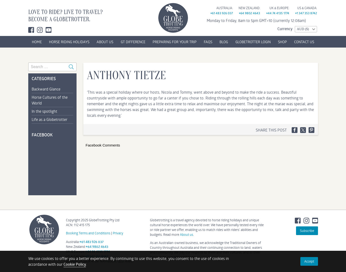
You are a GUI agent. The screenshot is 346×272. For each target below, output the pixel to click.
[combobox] (306, 29)
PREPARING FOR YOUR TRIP (175, 41)
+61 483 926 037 (221, 13)
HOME (37, 41)
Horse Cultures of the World (50, 100)
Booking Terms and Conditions (88, 233)
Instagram (40, 30)
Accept (309, 261)
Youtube (48, 30)
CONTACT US (304, 41)
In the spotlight (44, 111)
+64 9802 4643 (249, 13)
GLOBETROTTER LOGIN (253, 41)
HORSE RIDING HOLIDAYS (69, 41)
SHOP (282, 41)
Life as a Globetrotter (49, 119)
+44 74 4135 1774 (277, 13)
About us (186, 234)
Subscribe (307, 230)
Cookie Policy (75, 264)
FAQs (208, 41)
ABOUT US (105, 41)
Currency (284, 28)
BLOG (223, 41)
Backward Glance (46, 88)
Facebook (31, 30)
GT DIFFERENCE (133, 41)
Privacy (118, 233)
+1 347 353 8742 (306, 13)
